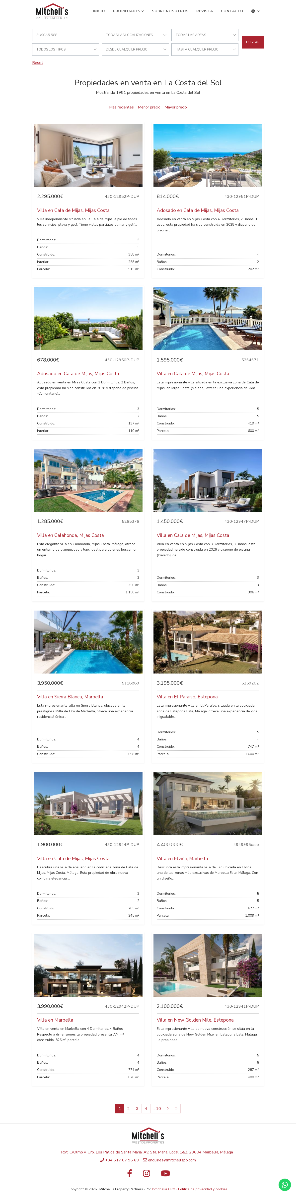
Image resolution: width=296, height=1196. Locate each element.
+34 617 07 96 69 (122, 1160)
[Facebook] (129, 1175)
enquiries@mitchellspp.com (172, 1160)
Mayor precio (175, 107)
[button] (255, 11)
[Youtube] (165, 1175)
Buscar (253, 42)
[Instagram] (146, 1175)
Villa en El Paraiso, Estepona (187, 697)
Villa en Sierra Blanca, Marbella (70, 697)
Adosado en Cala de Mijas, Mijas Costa (198, 210)
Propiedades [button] (126, 11)
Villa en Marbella (55, 1020)
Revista (204, 11)
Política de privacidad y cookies (202, 1189)
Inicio (99, 11)
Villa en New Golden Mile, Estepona (195, 1020)
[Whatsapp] (285, 1185)
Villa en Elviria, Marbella (182, 858)
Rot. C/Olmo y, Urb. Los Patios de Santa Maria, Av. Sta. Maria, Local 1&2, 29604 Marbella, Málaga (147, 1152)
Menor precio (149, 107)
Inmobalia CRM (163, 1189)
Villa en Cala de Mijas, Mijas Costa (73, 210)
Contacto (232, 11)
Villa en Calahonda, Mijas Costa (70, 535)
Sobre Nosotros (170, 11)
